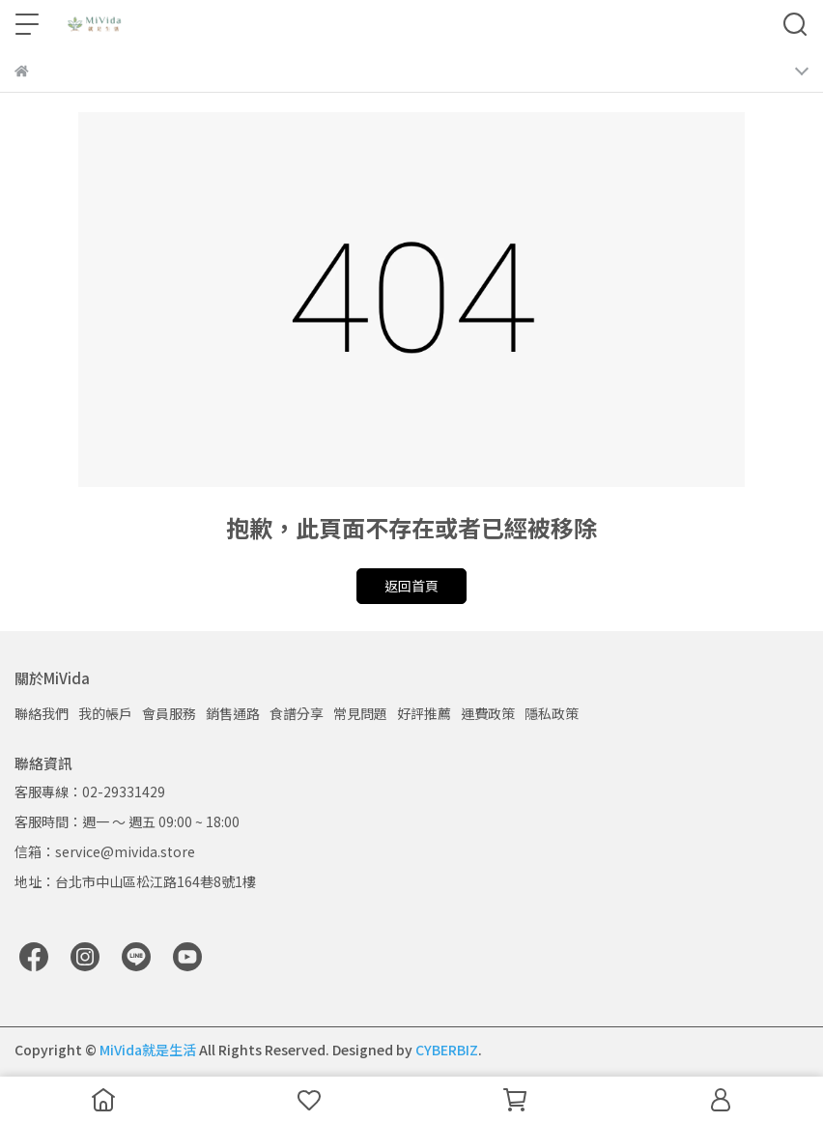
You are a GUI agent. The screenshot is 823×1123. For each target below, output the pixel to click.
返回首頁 (411, 585)
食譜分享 (297, 713)
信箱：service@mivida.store (104, 851)
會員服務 (169, 713)
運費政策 (488, 713)
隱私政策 (552, 713)
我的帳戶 (105, 713)
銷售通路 (233, 713)
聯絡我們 (41, 713)
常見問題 (360, 713)
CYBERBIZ (446, 1049)
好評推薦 (424, 713)
